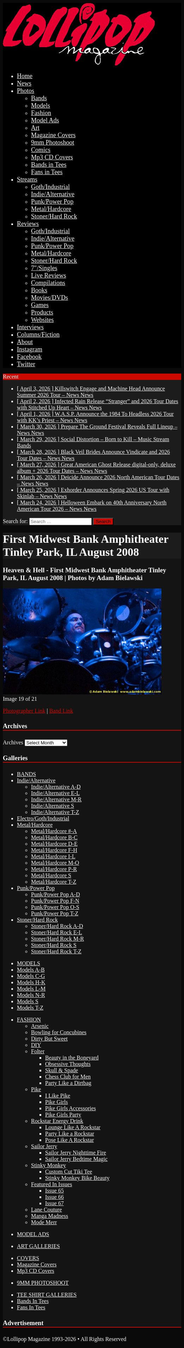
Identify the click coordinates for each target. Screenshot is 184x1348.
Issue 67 (54, 1203)
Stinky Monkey (48, 1165)
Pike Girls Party (63, 1115)
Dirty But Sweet (49, 1039)
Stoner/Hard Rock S (53, 945)
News (24, 83)
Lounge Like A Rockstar (72, 1127)
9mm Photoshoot (52, 142)
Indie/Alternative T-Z (55, 812)
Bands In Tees (33, 1301)
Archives (13, 742)
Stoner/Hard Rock (54, 216)
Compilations (48, 282)
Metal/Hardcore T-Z (53, 882)
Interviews (30, 327)
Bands (39, 98)
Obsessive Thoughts (68, 1064)
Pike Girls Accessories (70, 1108)
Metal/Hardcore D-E (54, 844)
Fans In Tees (31, 1307)
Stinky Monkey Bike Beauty (77, 1178)
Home (24, 76)
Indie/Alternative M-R (56, 799)
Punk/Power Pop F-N (55, 901)
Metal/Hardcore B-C (54, 837)
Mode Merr (44, 1222)
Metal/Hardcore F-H (54, 850)
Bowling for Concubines (58, 1032)
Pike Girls (56, 1102)
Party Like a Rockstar (69, 1134)
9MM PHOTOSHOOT (43, 1283)
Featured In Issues (51, 1184)
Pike (36, 1089)
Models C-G (31, 976)
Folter (37, 1051)
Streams (27, 179)
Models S (27, 1001)
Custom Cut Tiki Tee (68, 1172)
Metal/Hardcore (51, 208)
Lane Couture (46, 1210)
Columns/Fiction (38, 334)
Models (40, 105)
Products (42, 312)
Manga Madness (49, 1216)
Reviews (28, 223)
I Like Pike (57, 1096)
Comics (40, 149)
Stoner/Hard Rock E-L (56, 932)
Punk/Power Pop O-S (55, 907)
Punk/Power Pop (52, 201)
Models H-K (31, 982)
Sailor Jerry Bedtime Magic (76, 1159)
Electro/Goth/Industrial (43, 818)
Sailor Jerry (44, 1146)
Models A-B (31, 970)
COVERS (28, 1258)
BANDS (26, 774)
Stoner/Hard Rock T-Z (56, 951)
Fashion (41, 112)
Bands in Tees (48, 164)
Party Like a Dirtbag (68, 1083)
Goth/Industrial (50, 186)
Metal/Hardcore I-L (53, 856)
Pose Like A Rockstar (69, 1140)
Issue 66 (54, 1197)
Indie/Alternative (52, 194)
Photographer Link (24, 711)
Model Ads (45, 120)
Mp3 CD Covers (52, 157)
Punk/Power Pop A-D (55, 894)
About (25, 341)
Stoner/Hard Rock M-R (57, 939)
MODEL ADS (33, 1234)
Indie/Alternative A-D (56, 787)
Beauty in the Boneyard (72, 1058)
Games (40, 305)
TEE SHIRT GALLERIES (46, 1295)
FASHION (29, 1020)
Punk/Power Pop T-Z (54, 913)
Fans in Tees (46, 172)
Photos (25, 90)
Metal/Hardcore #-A (54, 831)
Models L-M (31, 989)
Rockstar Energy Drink (57, 1121)
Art (35, 127)
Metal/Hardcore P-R (54, 869)
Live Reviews (48, 275)
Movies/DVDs (49, 297)
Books (39, 290)
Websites (42, 319)
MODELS (28, 963)
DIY (36, 1045)
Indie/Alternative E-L (55, 793)
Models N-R (31, 995)
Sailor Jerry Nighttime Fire (75, 1153)
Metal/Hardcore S (51, 875)
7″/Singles (44, 268)
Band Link (61, 711)
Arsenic (40, 1026)
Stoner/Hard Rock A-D (57, 926)
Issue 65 (54, 1191)
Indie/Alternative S (52, 806)
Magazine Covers (53, 135)
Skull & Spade (61, 1070)
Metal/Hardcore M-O (55, 863)
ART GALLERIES (38, 1246)
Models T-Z (30, 1008)
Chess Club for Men (68, 1077)
